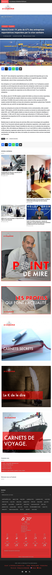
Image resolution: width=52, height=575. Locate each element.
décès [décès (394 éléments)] (19, 501)
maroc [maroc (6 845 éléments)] (11, 504)
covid (7, 138)
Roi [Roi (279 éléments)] (26, 506)
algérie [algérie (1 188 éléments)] (15, 499)
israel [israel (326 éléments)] (4, 504)
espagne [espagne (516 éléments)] (26, 501)
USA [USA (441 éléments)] (28, 509)
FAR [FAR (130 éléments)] (33, 501)
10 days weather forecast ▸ (26, 556)
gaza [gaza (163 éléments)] (46, 501)
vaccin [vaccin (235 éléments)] (34, 509)
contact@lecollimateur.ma (12, 463)
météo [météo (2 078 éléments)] (26, 504)
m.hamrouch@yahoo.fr (7, 465)
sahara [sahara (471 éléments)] (4, 509)
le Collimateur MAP (7, 36)
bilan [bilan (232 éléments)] (22, 499)
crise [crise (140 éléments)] (12, 501)
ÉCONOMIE (11, 26)
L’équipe (28, 565)
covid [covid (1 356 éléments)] (47, 499)
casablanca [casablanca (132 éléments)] (30, 499)
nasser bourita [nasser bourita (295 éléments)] (35, 504)
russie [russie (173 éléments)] (44, 506)
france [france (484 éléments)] (39, 501)
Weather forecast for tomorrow (12, 550)
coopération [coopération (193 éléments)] (39, 499)
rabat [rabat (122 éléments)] (20, 506)
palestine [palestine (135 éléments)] (5, 506)
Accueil (3, 16)
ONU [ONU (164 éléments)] (43, 504)
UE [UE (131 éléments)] (22, 509)
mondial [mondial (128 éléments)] (19, 504)
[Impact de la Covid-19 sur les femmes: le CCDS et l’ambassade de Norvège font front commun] (39, 176)
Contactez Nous (44, 565)
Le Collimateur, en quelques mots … (17, 565)
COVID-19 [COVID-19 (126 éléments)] (5, 501)
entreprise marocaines (13, 138)
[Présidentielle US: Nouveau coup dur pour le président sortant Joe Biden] (13, 163)
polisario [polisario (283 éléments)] (13, 506)
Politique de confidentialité (23, 568)
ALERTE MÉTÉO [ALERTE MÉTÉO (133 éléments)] (6, 499)
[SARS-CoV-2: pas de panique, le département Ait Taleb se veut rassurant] (13, 211)
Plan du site (13, 568)
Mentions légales (35, 565)
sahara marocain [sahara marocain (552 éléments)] (13, 509)
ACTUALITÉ (9, 16)
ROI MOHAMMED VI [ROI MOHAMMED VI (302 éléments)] (35, 506)
